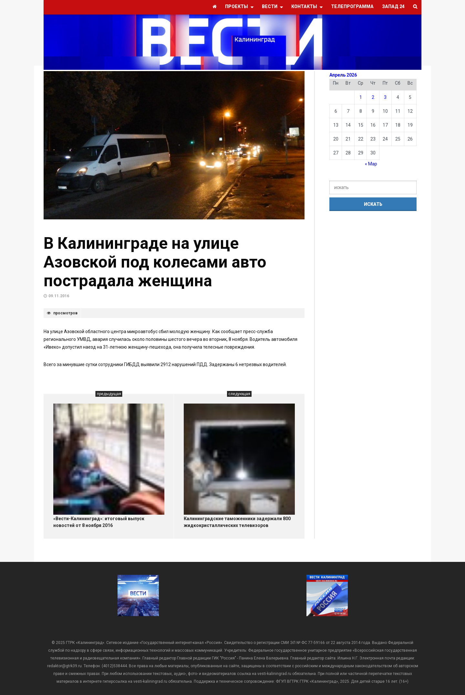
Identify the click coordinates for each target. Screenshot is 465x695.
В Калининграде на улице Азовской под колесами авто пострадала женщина (155, 262)
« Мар (371, 163)
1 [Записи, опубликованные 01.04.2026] (360, 97)
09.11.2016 (58, 296)
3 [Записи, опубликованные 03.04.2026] (385, 97)
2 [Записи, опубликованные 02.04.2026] (373, 97)
